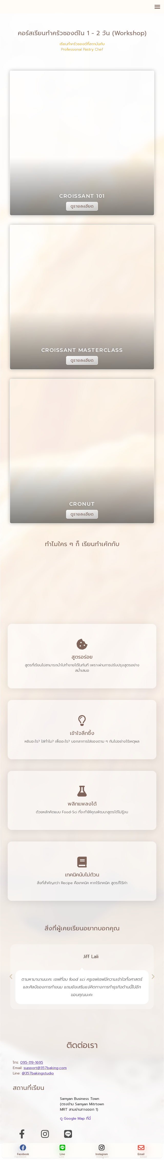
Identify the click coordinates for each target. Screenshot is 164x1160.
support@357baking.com (45, 1068)
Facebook (23, 1154)
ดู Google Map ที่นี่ (75, 1118)
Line (62, 1154)
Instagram (102, 1154)
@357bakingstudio (38, 1073)
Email (141, 1154)
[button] (157, 6)
